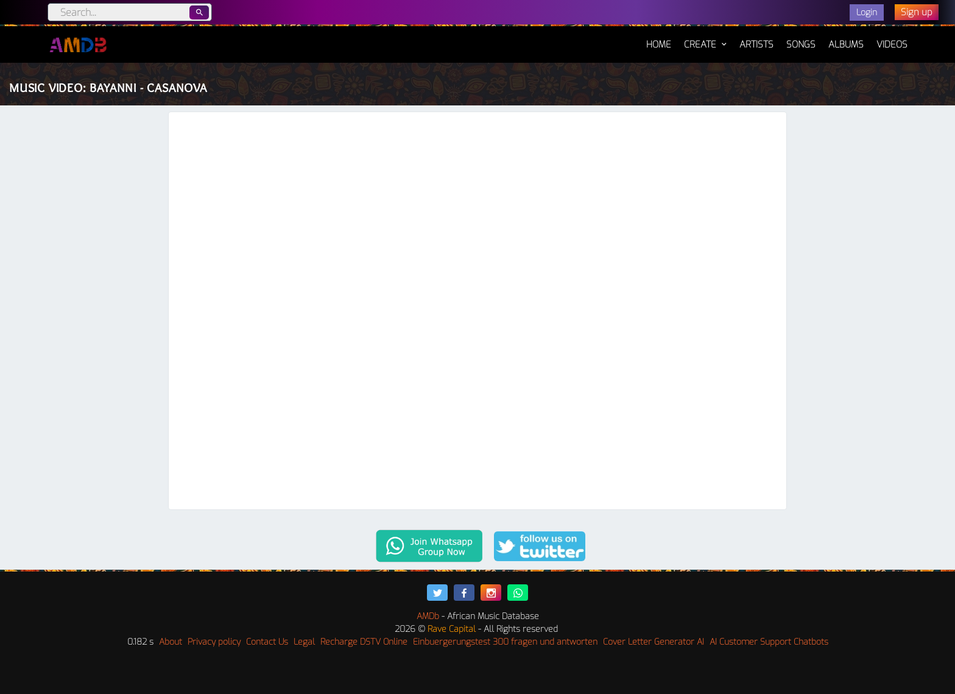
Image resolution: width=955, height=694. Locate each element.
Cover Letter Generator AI (653, 642)
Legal (304, 642)
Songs (801, 44)
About (170, 642)
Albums (846, 44)
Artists (756, 44)
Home (658, 38)
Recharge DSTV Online (363, 642)
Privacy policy (214, 642)
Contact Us (267, 642)
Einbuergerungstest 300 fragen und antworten (505, 642)
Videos (891, 44)
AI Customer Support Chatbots (769, 642)
